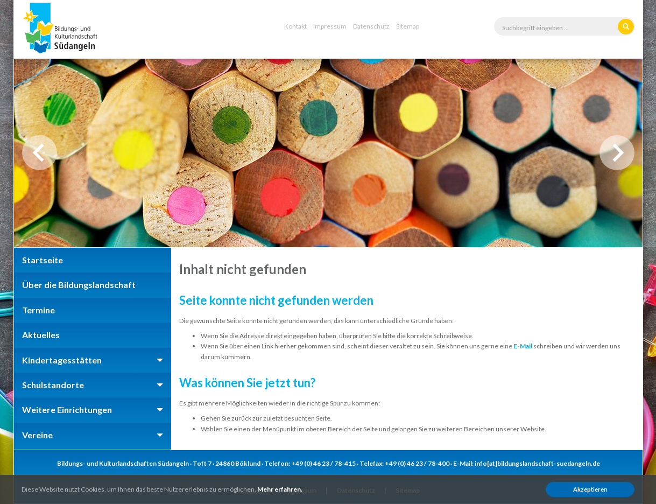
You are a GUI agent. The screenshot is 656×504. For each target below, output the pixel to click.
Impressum (330, 26)
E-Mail (522, 346)
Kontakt (295, 26)
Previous (39, 152)
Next (616, 152)
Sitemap (407, 26)
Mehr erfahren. (279, 489)
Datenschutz (371, 26)
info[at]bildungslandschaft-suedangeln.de (537, 463)
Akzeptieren (590, 489)
